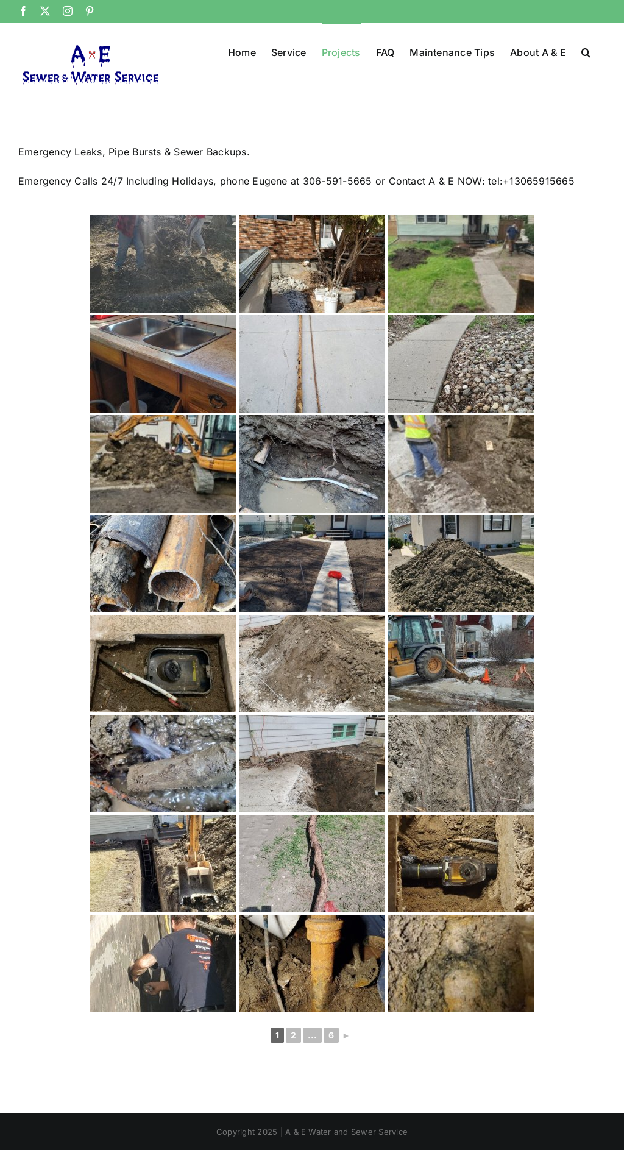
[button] (585, 51)
